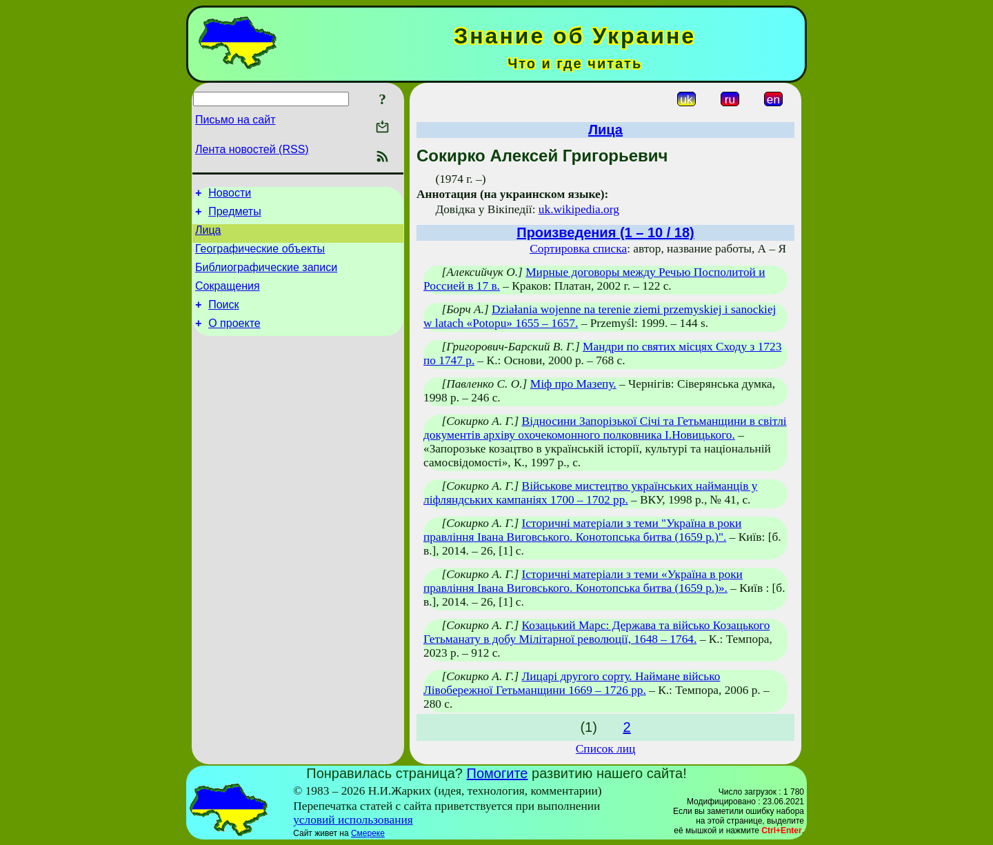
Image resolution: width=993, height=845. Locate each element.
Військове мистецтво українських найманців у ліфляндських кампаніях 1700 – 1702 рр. (590, 492)
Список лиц (605, 748)
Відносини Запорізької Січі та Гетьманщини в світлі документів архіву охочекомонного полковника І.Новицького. (605, 428)
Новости (229, 195)
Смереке (368, 833)
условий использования (353, 819)
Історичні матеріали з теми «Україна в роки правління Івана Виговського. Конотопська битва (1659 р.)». (583, 581)
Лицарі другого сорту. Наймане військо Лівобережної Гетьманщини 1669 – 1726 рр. (571, 683)
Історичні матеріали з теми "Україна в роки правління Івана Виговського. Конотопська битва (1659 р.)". (582, 530)
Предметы (234, 215)
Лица (208, 236)
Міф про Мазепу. (573, 383)
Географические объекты (260, 257)
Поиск (223, 319)
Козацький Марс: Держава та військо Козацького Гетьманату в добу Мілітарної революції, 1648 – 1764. (596, 632)
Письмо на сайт (235, 120)
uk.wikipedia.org (579, 209)
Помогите (497, 773)
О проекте (234, 340)
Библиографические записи (266, 278)
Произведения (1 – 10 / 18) (605, 232)
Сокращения (227, 298)
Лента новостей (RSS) (252, 149)
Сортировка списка (578, 248)
